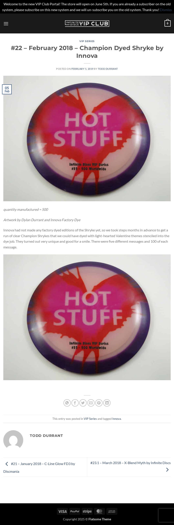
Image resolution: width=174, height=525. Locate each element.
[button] (6, 23)
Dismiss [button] (166, 10)
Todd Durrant (108, 68)
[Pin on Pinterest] (99, 403)
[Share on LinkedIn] (107, 403)
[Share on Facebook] (75, 403)
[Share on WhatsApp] (67, 403)
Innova (116, 418)
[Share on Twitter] (83, 403)
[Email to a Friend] (91, 403)
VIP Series (87, 41)
